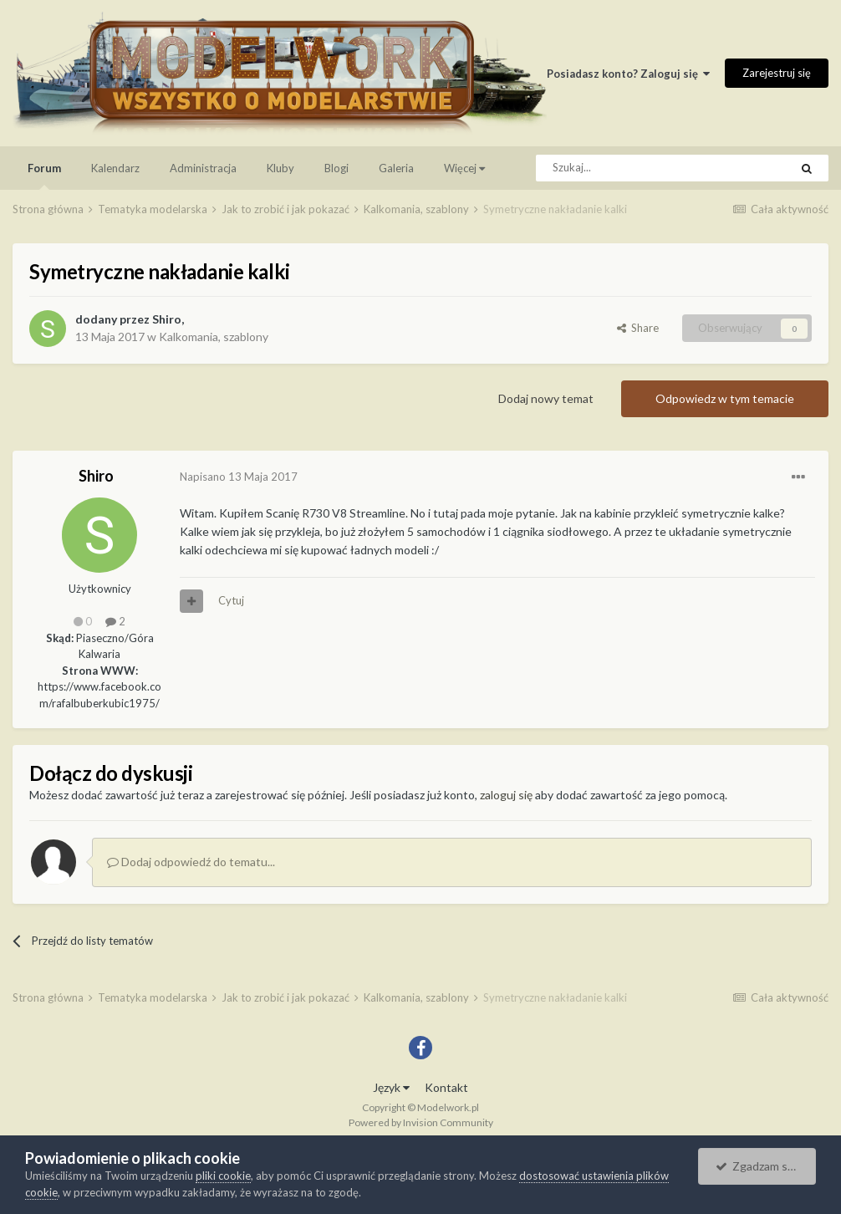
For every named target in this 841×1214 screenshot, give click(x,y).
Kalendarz (115, 168)
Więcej (464, 168)
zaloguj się (506, 795)
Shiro (166, 319)
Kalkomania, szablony (213, 336)
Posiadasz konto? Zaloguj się (628, 73)
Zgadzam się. (757, 1166)
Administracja (203, 168)
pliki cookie (223, 1175)
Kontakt (446, 1087)
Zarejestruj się (776, 72)
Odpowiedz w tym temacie (724, 398)
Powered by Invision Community (421, 1122)
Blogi (336, 168)
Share (638, 327)
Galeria (396, 168)
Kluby (280, 168)
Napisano (239, 476)
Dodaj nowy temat (546, 398)
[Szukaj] (625, 168)
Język (391, 1087)
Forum (44, 175)
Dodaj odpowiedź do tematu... (191, 861)
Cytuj (231, 600)
